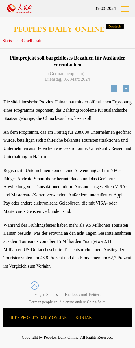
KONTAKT (84, 317)
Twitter (93, 294)
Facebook (72, 294)
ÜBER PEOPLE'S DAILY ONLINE (38, 317)
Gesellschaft (31, 41)
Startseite (10, 41)
